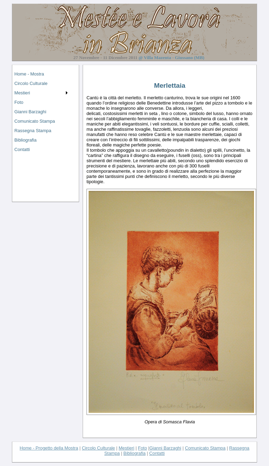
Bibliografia (25, 140)
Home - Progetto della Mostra (49, 448)
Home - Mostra (29, 74)
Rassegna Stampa (32, 130)
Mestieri (22, 92)
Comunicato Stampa (34, 121)
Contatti (22, 149)
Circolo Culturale (31, 83)
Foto (18, 102)
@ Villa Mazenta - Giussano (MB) (171, 57)
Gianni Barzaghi (30, 111)
